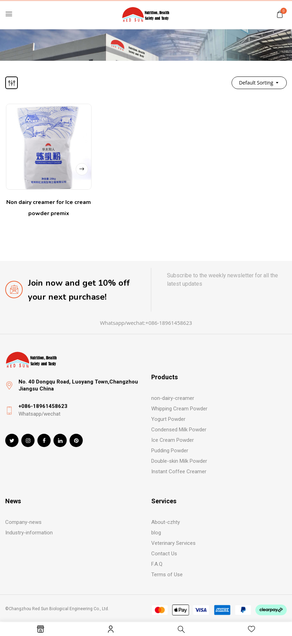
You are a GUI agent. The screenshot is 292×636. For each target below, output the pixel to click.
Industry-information (29, 532)
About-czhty (165, 522)
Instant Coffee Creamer (178, 471)
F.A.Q (156, 564)
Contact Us (164, 553)
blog (156, 532)
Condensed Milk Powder (178, 429)
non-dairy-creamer (172, 398)
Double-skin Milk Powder (179, 461)
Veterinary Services (173, 543)
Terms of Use (167, 574)
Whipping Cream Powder (179, 408)
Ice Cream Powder (172, 440)
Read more (81, 167)
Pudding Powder (169, 450)
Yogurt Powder (168, 419)
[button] (279, 14)
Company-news (23, 522)
